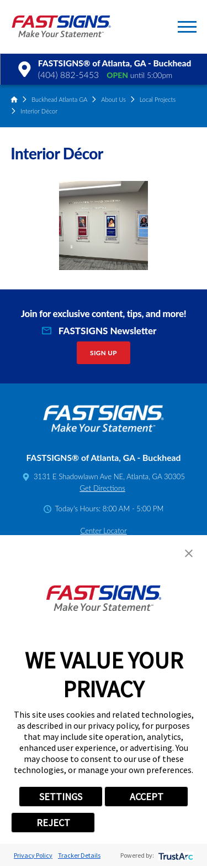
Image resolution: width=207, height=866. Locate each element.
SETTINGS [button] (60, 796)
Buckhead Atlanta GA (59, 99)
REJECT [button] (53, 822)
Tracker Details (79, 855)
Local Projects (158, 99)
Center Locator (103, 530)
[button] (187, 26)
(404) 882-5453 (68, 75)
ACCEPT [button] (146, 796)
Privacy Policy (33, 855)
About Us (113, 99)
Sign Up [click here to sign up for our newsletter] (103, 352)
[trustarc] (174, 855)
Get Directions (102, 488)
